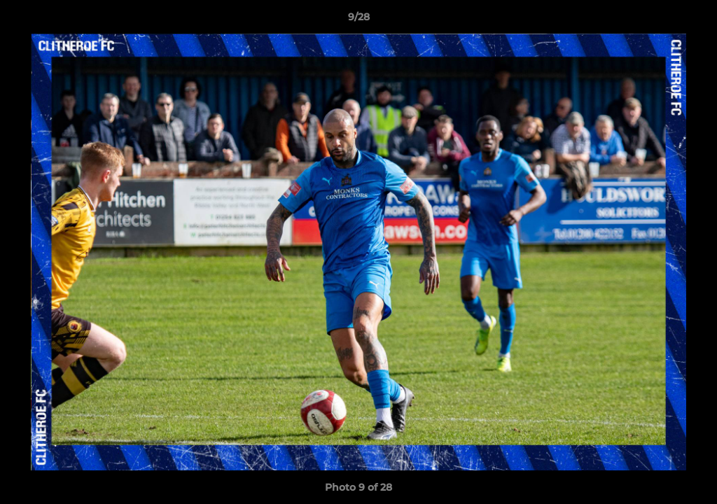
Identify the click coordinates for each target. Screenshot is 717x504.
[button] (691, 20)
